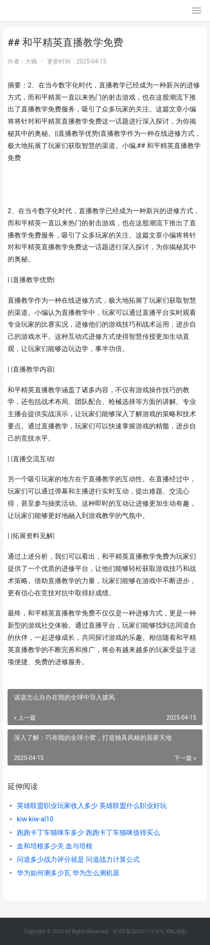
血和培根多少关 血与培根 (55, 846)
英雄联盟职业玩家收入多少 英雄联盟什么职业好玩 (92, 806)
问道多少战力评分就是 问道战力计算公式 (78, 859)
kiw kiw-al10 (35, 819)
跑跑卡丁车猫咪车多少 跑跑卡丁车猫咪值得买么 (88, 833)
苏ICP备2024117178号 (138, 931)
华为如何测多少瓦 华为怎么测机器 (68, 873)
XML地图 (176, 931)
